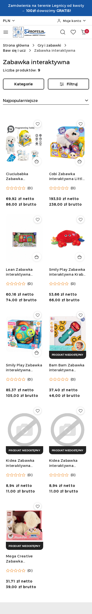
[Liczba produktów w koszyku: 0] (83, 32)
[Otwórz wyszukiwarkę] (63, 32)
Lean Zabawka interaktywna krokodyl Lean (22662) (19, 272)
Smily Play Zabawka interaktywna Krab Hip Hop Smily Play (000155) (67, 272)
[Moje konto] (71, 21)
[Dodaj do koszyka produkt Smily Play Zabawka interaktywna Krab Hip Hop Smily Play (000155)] (79, 256)
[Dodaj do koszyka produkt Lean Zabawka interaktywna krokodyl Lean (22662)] (36, 256)
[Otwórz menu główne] (6, 32)
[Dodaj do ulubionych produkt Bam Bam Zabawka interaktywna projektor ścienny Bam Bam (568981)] (80, 315)
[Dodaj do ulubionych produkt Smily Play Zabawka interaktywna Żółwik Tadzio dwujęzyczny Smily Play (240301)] (37, 315)
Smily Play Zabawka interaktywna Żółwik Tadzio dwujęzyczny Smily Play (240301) (24, 367)
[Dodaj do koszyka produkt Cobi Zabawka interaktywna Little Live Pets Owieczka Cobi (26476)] (79, 161)
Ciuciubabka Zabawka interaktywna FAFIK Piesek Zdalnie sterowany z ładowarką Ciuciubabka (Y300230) (24, 176)
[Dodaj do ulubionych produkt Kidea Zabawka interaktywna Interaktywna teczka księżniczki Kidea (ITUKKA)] (37, 410)
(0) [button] (29, 188)
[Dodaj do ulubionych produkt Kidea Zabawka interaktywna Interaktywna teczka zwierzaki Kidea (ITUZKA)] (80, 410)
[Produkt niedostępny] (67, 355)
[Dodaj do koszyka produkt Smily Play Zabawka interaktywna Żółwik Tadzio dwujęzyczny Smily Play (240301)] (36, 352)
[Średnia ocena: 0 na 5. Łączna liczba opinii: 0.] (19, 188)
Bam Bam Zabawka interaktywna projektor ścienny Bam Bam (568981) (67, 367)
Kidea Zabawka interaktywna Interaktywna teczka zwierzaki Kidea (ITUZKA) (64, 463)
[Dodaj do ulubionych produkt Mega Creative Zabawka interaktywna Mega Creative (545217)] (37, 506)
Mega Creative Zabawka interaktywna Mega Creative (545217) (24, 559)
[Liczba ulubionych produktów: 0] (73, 32)
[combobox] (46, 100)
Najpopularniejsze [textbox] (20, 100)
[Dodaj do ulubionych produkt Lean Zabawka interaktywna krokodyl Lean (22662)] (37, 219)
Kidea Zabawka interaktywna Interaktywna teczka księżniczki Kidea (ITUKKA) (22, 463)
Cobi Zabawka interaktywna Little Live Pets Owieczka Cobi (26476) (67, 176)
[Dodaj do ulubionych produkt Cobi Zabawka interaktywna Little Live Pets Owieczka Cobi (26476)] (80, 124)
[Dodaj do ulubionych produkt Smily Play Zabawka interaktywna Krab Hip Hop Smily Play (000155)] (80, 219)
